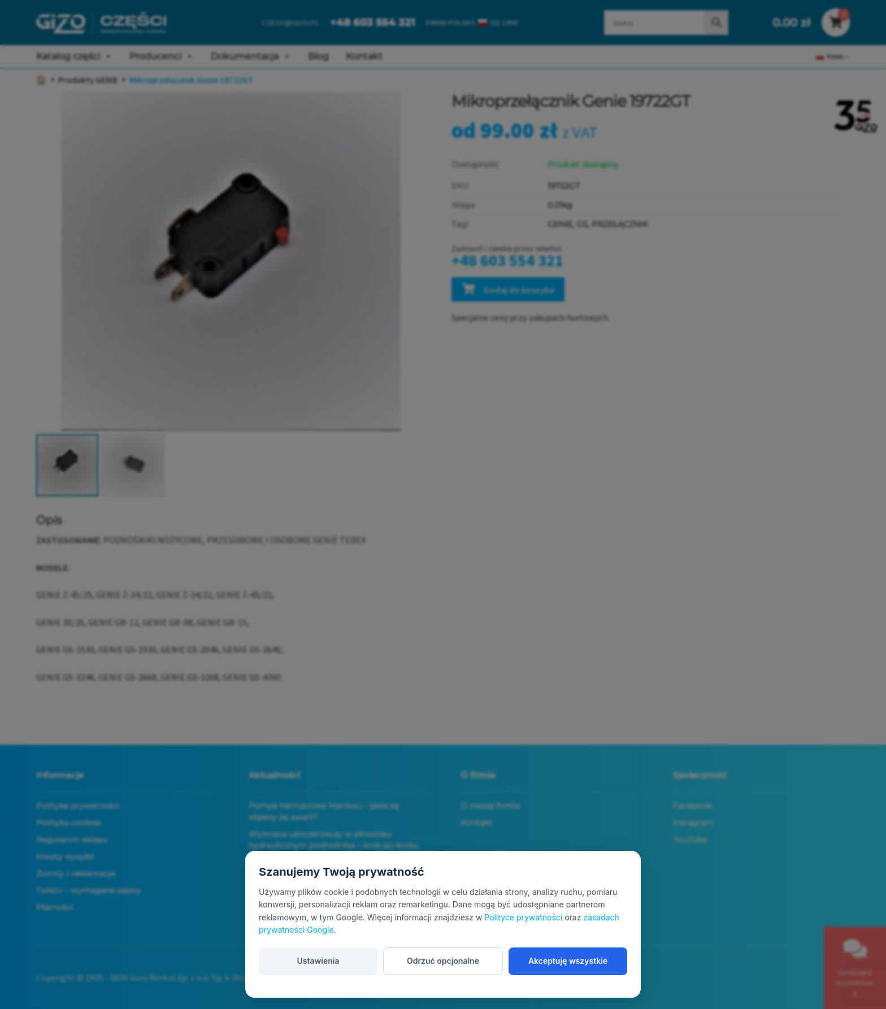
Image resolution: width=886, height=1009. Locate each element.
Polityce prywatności (523, 917)
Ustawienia (318, 961)
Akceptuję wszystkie (567, 961)
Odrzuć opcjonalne (443, 961)
